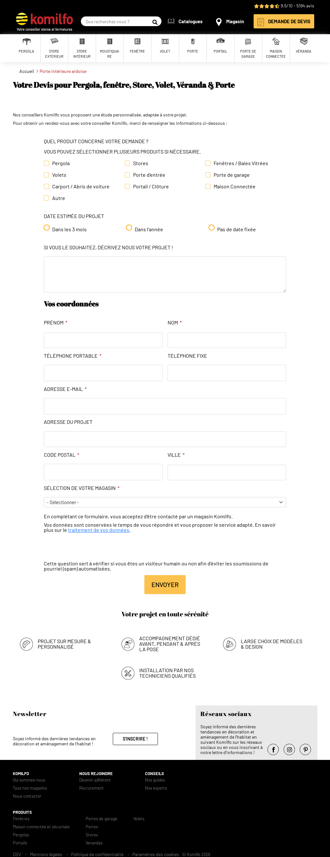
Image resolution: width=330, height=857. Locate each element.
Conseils (154, 773)
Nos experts (156, 788)
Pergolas (21, 834)
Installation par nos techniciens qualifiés (167, 673)
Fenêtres (21, 818)
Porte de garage (232, 174)
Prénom (55, 322)
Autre (58, 198)
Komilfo (21, 773)
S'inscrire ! (135, 739)
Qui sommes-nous (29, 780)
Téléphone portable (72, 355)
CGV (17, 854)
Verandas (94, 843)
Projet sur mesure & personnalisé (64, 644)
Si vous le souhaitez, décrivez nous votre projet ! (108, 247)
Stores (140, 163)
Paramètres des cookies (155, 854)
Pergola (61, 163)
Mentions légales (46, 854)
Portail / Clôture (151, 186)
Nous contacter (27, 796)
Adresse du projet (68, 421)
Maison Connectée (235, 186)
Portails (20, 843)
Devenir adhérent (95, 780)
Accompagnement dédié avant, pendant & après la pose (169, 643)
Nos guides (155, 780)
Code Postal (61, 454)
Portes (92, 826)
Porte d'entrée (149, 174)
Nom (174, 322)
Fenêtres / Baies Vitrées (241, 163)
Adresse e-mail (65, 389)
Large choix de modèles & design (271, 644)
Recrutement (91, 788)
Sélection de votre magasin (81, 488)
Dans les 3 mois (69, 229)
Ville (176, 454)
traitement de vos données (98, 530)
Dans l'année (149, 229)
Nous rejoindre (96, 773)
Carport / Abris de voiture (81, 186)
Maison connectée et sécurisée (41, 826)
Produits (22, 812)
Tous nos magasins (30, 788)
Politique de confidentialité (97, 854)
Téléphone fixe (187, 355)
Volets (59, 174)
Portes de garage (101, 818)
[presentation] (93, 548)
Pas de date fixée (236, 229)
